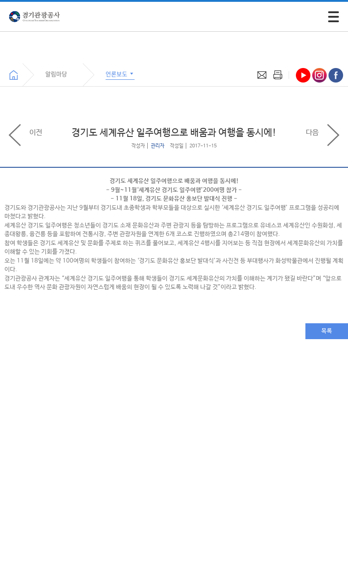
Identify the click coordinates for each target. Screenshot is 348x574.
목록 (326, 331)
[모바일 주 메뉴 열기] (333, 16)
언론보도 (120, 73)
